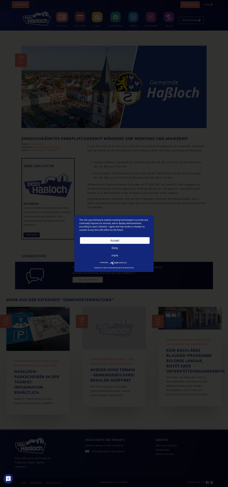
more (114, 255)
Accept (114, 240)
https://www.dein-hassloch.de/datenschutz (118, 267)
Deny (115, 247)
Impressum (98, 267)
